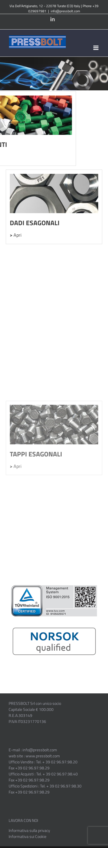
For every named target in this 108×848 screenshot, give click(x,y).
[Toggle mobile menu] (96, 48)
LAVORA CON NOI (23, 820)
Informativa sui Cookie (27, 836)
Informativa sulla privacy (29, 830)
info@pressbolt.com (65, 11)
